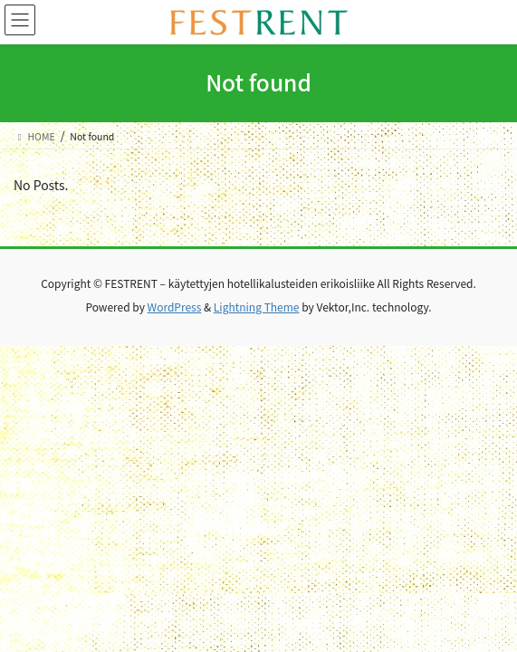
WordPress (175, 306)
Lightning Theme (257, 306)
